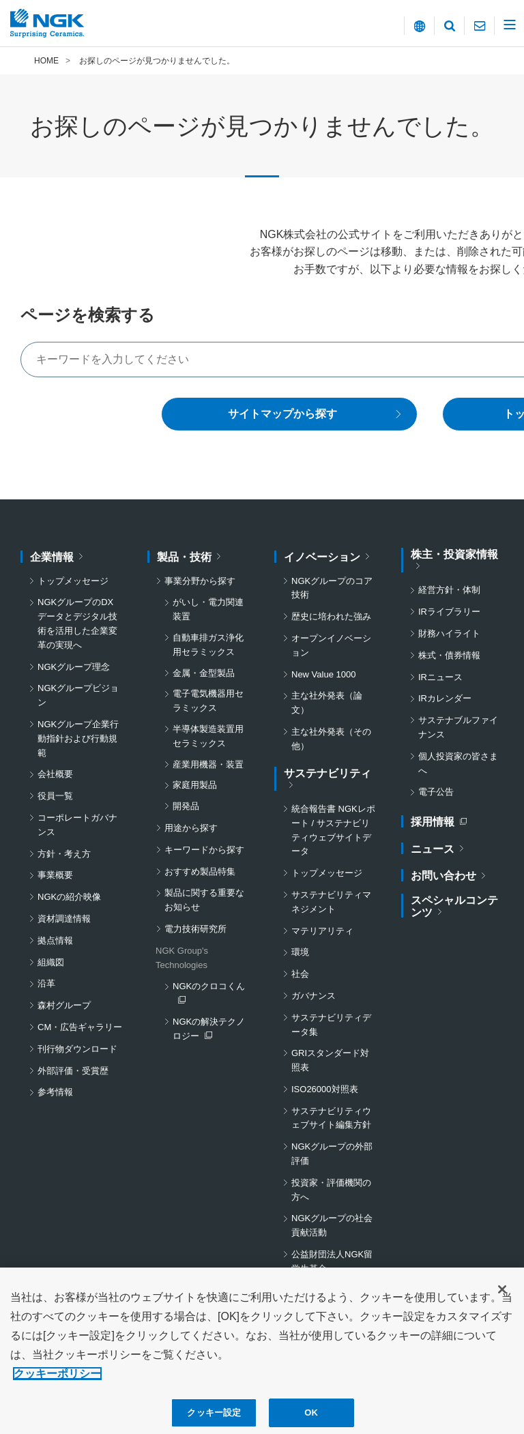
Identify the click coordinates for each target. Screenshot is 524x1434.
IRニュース (440, 677)
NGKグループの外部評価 (332, 1153)
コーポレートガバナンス (77, 825)
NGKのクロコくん (211, 993)
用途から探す (191, 828)
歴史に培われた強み (331, 616)
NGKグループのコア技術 (332, 588)
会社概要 (55, 774)
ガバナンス (313, 996)
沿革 (46, 983)
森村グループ (64, 1005)
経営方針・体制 (449, 590)
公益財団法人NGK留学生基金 (332, 1261)
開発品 (186, 806)
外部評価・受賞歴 (73, 1071)
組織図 (51, 962)
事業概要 (55, 875)
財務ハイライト (449, 633)
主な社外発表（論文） (326, 702)
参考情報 (55, 1092)
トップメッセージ (73, 581)
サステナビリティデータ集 (331, 1024)
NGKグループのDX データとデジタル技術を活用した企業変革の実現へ (80, 623)
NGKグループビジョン (78, 695)
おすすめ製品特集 (199, 871)
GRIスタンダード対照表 (330, 1060)
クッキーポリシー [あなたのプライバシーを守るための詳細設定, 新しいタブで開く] (57, 1386)
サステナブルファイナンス (458, 727)
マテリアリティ (322, 931)
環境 (300, 952)
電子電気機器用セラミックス (208, 700)
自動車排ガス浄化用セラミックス (208, 644)
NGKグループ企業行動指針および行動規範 (78, 738)
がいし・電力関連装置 (208, 609)
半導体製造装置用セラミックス (208, 736)
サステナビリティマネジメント (331, 902)
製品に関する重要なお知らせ (204, 900)
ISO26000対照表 (324, 1089)
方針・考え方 (64, 854)
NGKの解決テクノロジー (211, 1030)
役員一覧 (55, 796)
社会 (300, 974)
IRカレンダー (444, 698)
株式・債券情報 (449, 655)
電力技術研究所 (195, 929)
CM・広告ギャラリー (80, 1027)
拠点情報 (55, 940)
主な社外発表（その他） (331, 739)
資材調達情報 (64, 918)
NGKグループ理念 (74, 667)
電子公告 (436, 792)
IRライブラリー (449, 611)
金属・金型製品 (204, 673)
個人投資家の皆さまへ (458, 763)
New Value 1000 (323, 674)
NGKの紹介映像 (69, 897)
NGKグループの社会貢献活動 (332, 1225)
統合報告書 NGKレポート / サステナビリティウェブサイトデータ (333, 830)
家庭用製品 (195, 785)
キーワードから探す (204, 850)
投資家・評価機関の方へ (331, 1189)
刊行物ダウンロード (77, 1049)
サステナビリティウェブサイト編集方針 (331, 1118)
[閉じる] (502, 1302)
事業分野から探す (199, 581)
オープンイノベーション (331, 645)
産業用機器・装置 (208, 764)
